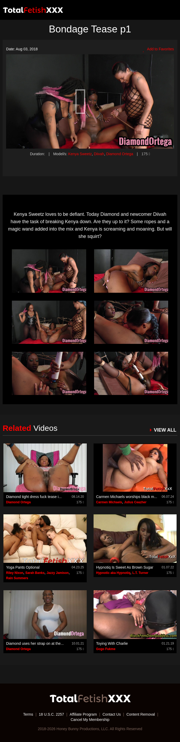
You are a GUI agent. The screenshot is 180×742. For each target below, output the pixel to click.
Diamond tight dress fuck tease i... (34, 497)
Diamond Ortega (119, 154)
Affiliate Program (83, 714)
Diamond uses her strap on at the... (35, 643)
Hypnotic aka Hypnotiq (113, 573)
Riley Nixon (14, 573)
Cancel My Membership (90, 719)
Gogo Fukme (105, 649)
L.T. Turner (140, 573)
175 (146, 154)
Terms (28, 714)
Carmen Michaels (109, 502)
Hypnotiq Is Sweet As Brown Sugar (124, 567)
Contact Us (112, 714)
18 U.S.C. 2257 (51, 714)
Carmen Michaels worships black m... (126, 497)
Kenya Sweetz (80, 154)
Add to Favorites (158, 49)
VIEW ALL (165, 430)
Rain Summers (17, 578)
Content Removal (141, 714)
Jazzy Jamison (58, 573)
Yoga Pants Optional (23, 567)
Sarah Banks (35, 573)
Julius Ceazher (135, 502)
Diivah (99, 154)
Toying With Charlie (112, 643)
